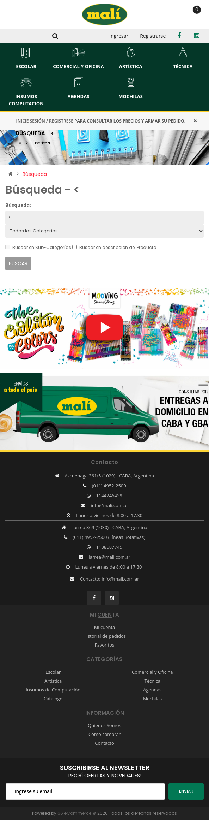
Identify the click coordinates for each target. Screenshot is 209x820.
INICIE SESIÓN (30, 121)
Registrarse (153, 35)
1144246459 (109, 495)
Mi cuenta (104, 627)
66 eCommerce (74, 813)
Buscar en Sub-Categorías (38, 247)
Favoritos (105, 645)
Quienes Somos (104, 725)
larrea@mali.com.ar (109, 557)
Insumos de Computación (53, 690)
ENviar (186, 791)
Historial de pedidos (104, 636)
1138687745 (109, 547)
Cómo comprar (104, 734)
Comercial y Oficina (152, 672)
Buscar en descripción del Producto (114, 247)
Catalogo (53, 698)
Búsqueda (40, 143)
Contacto (104, 743)
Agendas (152, 690)
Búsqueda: (18, 205)
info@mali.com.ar (109, 505)
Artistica (53, 681)
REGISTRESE (61, 121)
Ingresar (118, 35)
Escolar (53, 672)
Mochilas (152, 698)
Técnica (152, 681)
